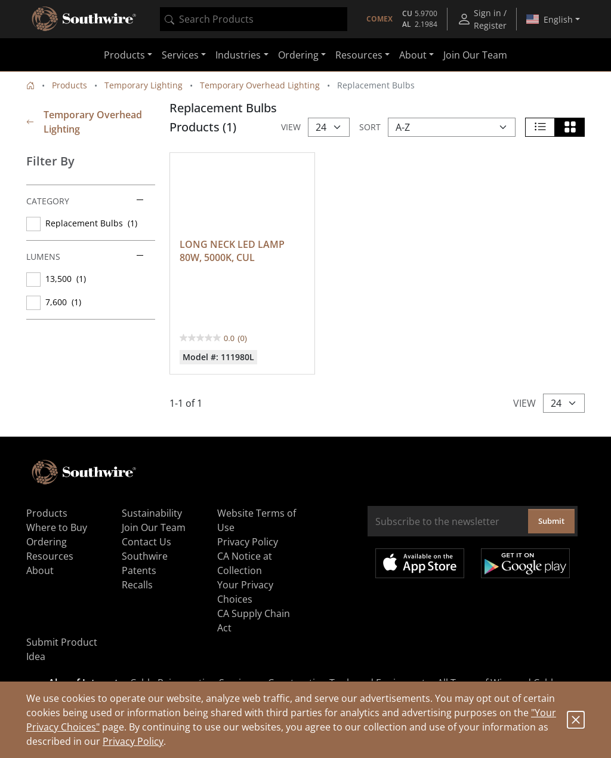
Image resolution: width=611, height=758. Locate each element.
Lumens (84, 256)
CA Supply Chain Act (253, 617)
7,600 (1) (63, 302)
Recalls (137, 581)
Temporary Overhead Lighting (260, 85)
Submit (551, 518)
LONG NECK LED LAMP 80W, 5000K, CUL (233, 248)
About (40, 567)
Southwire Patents (145, 560)
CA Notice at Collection (244, 560)
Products (69, 85)
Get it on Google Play (525, 560)
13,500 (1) (65, 278)
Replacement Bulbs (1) (91, 223)
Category (84, 201)
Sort (370, 127)
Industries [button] (238, 55)
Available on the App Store (419, 560)
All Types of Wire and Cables (500, 679)
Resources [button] (358, 55)
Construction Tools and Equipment (346, 679)
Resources (49, 553)
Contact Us (146, 538)
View (291, 127)
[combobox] (253, 19)
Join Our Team (475, 55)
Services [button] (180, 55)
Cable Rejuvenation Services (193, 679)
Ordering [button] (298, 55)
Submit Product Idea (61, 646)
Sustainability (152, 510)
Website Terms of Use (256, 517)
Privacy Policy (133, 741)
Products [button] (124, 55)
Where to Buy (56, 524)
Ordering (46, 538)
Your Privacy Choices (245, 589)
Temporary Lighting (143, 85)
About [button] (413, 55)
